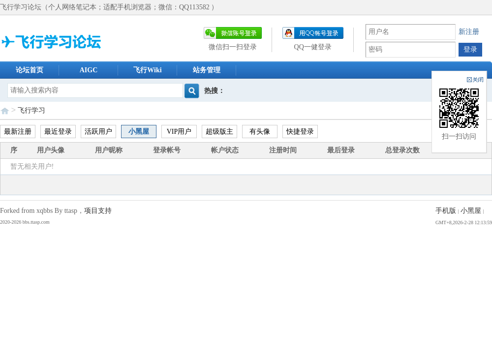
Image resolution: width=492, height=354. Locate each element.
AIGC (89, 70)
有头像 (259, 131)
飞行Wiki (147, 70)
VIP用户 (179, 131)
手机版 (445, 210)
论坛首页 (29, 70)
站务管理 (206, 70)
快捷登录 (300, 131)
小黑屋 (138, 131)
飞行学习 (31, 110)
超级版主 (219, 131)
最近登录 (58, 131)
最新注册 (17, 131)
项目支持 (98, 210)
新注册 (469, 31)
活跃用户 (98, 131)
